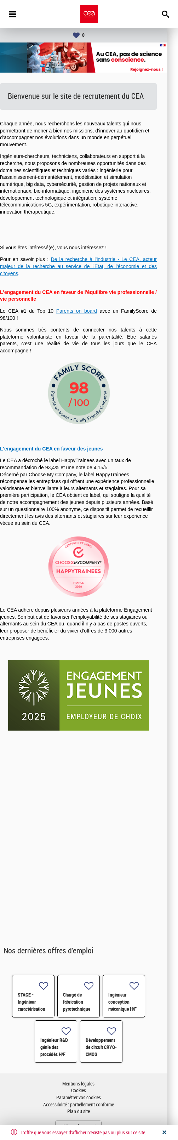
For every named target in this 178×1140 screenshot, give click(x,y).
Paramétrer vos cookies (89, 1098)
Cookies (89, 1091)
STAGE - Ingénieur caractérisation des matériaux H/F (42, 1009)
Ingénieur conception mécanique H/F (133, 1002)
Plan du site (89, 1111)
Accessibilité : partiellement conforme (89, 1105)
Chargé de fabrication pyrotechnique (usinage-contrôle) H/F (87, 1009)
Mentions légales (89, 1084)
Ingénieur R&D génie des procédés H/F (65, 1047)
